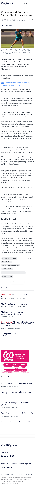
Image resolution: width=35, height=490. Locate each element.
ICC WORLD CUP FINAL (7, 276)
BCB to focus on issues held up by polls (17, 383)
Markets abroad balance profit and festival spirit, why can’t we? (15, 313)
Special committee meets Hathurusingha (17, 413)
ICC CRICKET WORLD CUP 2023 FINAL (10, 265)
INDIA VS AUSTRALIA (6, 261)
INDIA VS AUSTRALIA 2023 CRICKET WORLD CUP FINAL (13, 272)
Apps (3, 467)
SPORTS (23, 20)
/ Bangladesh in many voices (15, 295)
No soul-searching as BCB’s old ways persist (16, 403)
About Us (4, 464)
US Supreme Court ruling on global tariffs (15, 334)
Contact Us (13, 464)
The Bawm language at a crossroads (15, 304)
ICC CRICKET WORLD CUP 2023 (9, 258)
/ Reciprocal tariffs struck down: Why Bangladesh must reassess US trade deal (17, 324)
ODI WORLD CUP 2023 (7, 268)
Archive (9, 467)
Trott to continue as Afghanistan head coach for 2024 (16, 393)
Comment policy (25, 464)
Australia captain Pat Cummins (12, 59)
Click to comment (17, 282)
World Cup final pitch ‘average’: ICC (16, 422)
